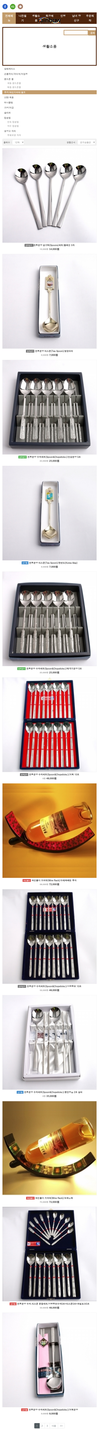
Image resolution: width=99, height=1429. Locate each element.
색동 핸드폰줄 (14, 83)
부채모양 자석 (14, 135)
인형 (63, 16)
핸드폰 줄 (9, 79)
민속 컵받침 (13, 121)
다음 (54, 1425)
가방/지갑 (9, 107)
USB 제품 (9, 97)
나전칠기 (22, 18)
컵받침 (7, 117)
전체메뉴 (9, 18)
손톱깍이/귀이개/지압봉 (16, 74)
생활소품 (36, 18)
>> (61, 1425)
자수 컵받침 (13, 125)
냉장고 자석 (10, 131)
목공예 (49, 16)
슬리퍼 (7, 112)
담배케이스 (9, 68)
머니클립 (8, 102)
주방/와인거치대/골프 (14, 92)
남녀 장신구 (76, 18)
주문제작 (90, 18)
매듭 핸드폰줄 (14, 87)
